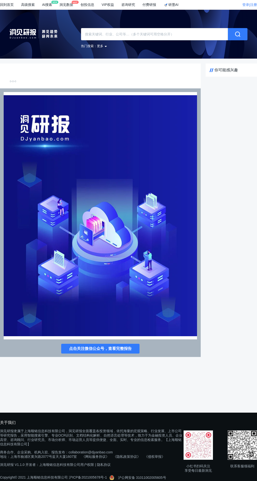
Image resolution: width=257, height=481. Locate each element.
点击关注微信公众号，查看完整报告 (100, 348)
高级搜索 (28, 5)
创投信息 (87, 5)
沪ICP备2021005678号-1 (88, 477)
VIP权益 (108, 5)
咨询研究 (128, 5)
